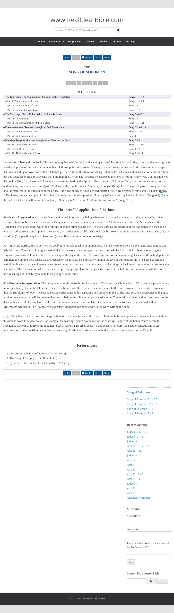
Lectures (116, 41)
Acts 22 (131, 469)
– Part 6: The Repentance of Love (22, 131)
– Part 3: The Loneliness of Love (21, 110)
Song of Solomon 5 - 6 (140, 408)
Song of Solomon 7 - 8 (140, 413)
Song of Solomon (138, 392)
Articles (103, 41)
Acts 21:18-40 (135, 474)
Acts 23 (131, 464)
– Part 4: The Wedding (16, 118)
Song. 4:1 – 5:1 (136, 122)
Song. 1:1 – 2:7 (136, 101)
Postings (130, 41)
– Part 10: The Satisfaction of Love (22, 153)
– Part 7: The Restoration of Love (22, 136)
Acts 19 (131, 493)
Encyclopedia (75, 41)
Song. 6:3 (153, 195)
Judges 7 (132, 483)
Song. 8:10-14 (136, 153)
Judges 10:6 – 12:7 (138, 431)
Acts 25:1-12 (134, 450)
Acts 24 (131, 460)
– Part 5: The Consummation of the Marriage (27, 122)
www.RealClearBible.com (87, 19)
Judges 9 (132, 441)
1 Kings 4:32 (60, 186)
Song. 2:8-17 (135, 105)
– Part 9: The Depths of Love (19, 149)
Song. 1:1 (118, 186)
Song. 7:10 (125, 200)
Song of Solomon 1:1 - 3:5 (142, 399)
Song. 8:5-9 (134, 149)
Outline (88, 57)
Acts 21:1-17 (134, 478)
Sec (77, 57)
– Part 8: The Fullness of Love (20, 144)
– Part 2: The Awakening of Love (22, 105)
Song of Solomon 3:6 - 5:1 (142, 404)
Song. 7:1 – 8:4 (136, 144)
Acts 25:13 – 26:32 (138, 446)
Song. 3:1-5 (134, 110)
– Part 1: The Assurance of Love (21, 101)
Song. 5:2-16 (135, 131)
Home (41, 41)
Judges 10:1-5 (135, 436)
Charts (90, 41)
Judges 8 (132, 455)
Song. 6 (132, 136)
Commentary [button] (56, 41)
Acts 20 (131, 488)
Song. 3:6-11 (135, 118)
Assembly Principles (138, 497)
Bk (68, 57)
